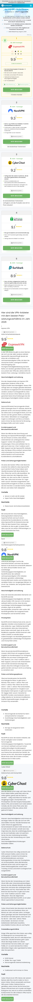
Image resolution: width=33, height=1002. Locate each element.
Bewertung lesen (24, 84)
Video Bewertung (10, 84)
